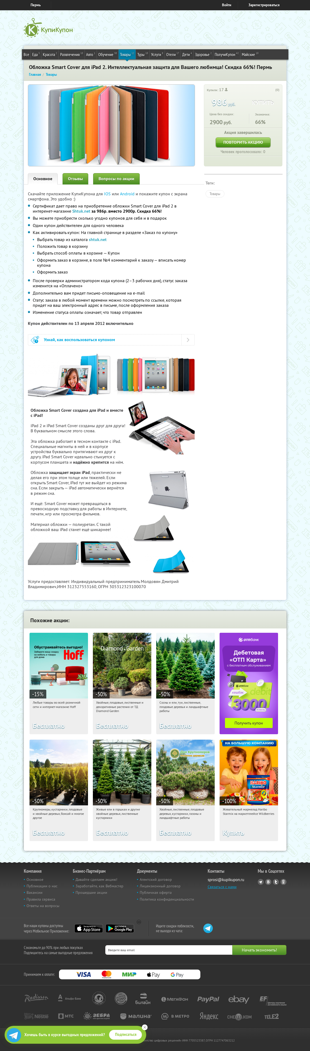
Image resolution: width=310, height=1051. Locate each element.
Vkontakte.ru (268, 882)
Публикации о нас (42, 886)
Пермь (36, 5)
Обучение (107, 54)
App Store (88, 928)
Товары (127, 54)
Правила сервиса (41, 899)
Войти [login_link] (226, 5)
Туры (142, 54)
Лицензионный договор (160, 886)
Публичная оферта (156, 892)
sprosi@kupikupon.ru (226, 879)
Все (26, 54)
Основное (42, 179)
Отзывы (75, 179)
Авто (90, 54)
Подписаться (125, 1034)
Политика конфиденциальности (167, 899)
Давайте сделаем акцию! (96, 879)
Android (128, 193)
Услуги (157, 54)
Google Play (120, 928)
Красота (50, 54)
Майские (250, 54)
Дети (187, 54)
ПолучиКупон (227, 54)
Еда (36, 54)
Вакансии (35, 892)
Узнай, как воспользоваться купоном (79, 339)
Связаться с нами (222, 886)
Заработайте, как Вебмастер (99, 886)
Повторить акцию (243, 142)
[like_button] (272, 90)
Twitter (276, 882)
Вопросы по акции (116, 179)
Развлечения (71, 54)
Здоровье (203, 54)
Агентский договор (156, 879)
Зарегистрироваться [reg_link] (264, 5)
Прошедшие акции (91, 892)
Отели (172, 54)
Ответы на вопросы (43, 905)
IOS (108, 193)
